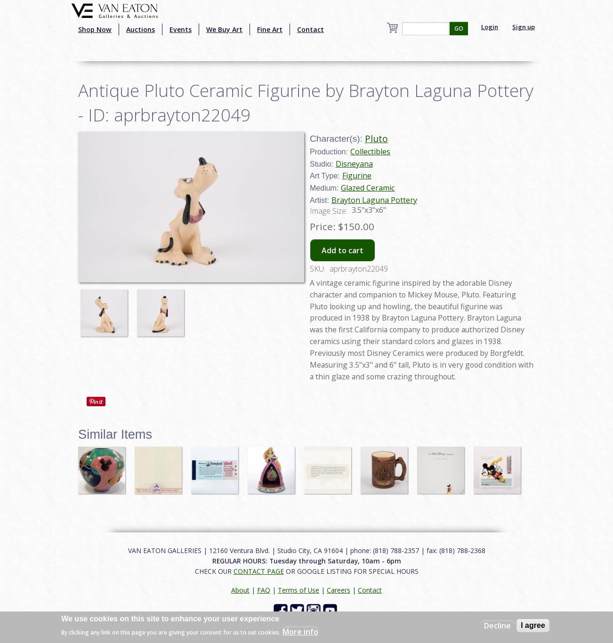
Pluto (376, 138)
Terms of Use (298, 590)
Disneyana (354, 164)
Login (489, 27)
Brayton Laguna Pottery (374, 200)
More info (300, 632)
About (240, 590)
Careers (338, 590)
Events (180, 29)
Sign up (523, 27)
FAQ (263, 590)
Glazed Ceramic (368, 188)
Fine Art (269, 29)
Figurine (356, 175)
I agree (533, 625)
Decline (497, 625)
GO (458, 28)
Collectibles (370, 151)
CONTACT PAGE (259, 571)
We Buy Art (224, 29)
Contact (310, 29)
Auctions (140, 29)
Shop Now (95, 29)
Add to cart (342, 250)
